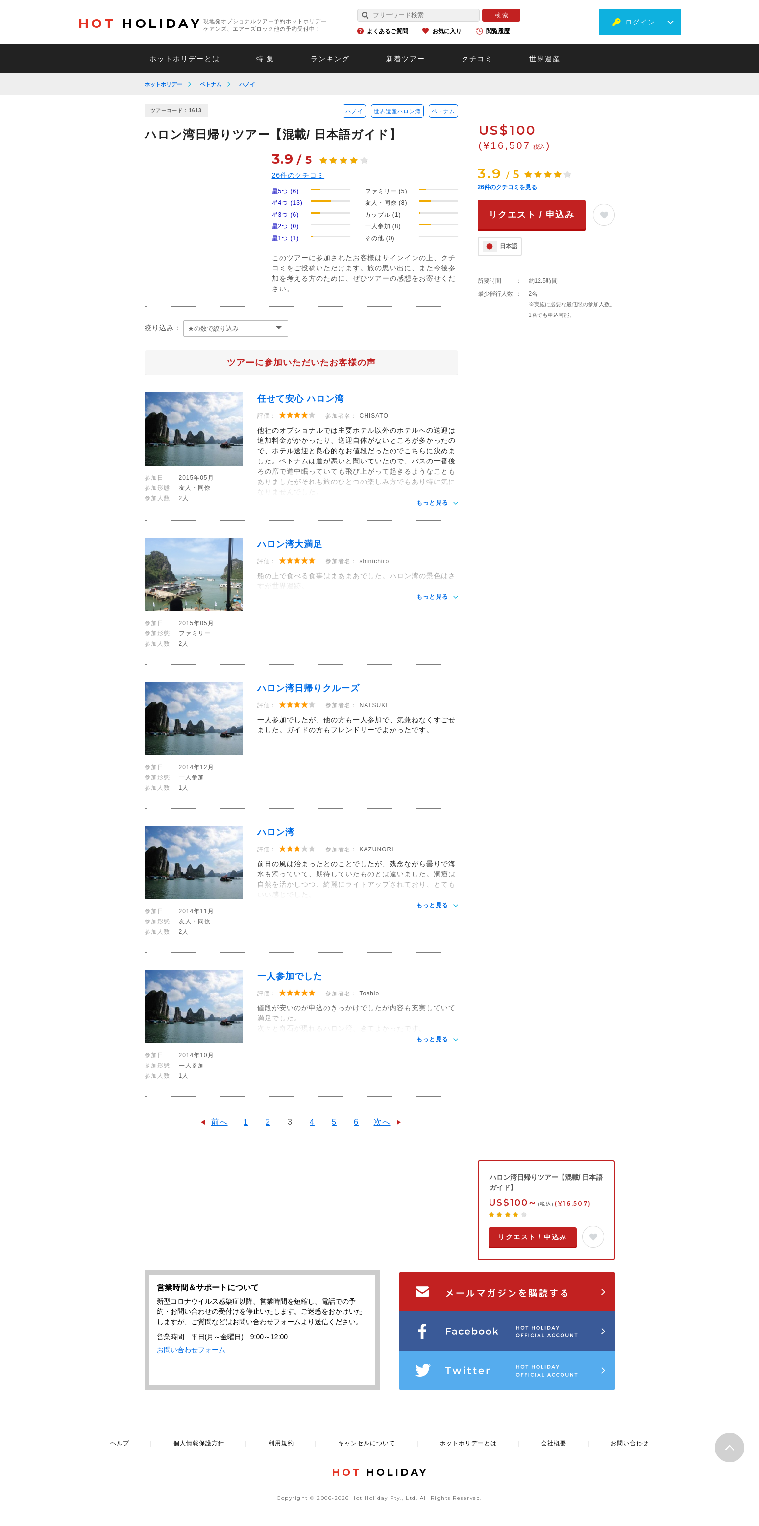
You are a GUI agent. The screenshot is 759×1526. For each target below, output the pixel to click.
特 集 (265, 59)
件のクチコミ (298, 175)
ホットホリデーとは (184, 59)
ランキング (330, 59)
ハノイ (247, 84)
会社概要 (553, 1443)
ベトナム (210, 84)
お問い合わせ (630, 1443)
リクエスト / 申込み (532, 214)
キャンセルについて (366, 1443)
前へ (219, 1122)
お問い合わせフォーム (191, 1350)
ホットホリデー (163, 84)
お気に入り (447, 31)
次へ (382, 1122)
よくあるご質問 (387, 31)
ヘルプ (119, 1443)
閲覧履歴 (498, 31)
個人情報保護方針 (198, 1443)
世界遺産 (545, 59)
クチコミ (477, 59)
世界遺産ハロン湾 (397, 111)
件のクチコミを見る (507, 187)
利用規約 (281, 1443)
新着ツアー (405, 59)
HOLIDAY (140, 23)
